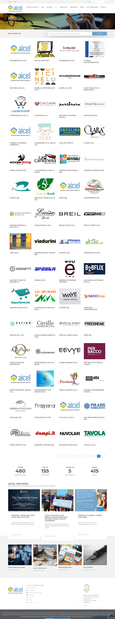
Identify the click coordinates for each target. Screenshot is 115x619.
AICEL (42, 7)
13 (92, 456)
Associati (10, 1)
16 (102, 456)
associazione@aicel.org (34, 592)
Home (10, 21)
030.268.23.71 (32, 590)
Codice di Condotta (32, 7)
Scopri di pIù (16, 535)
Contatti (103, 7)
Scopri (85, 605)
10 (82, 456)
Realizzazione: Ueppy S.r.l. (101, 615)
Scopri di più (14, 570)
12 (89, 456)
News (89, 1)
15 (98, 456)
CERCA (99, 33)
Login (15, 1)
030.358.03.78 (32, 588)
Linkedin (30, 597)
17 (105, 456)
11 (85, 456)
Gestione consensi (99, 617)
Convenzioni (74, 7)
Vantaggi (49, 7)
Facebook (31, 595)
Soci (56, 7)
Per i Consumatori (92, 7)
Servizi (82, 7)
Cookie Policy (43, 615)
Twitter (30, 600)
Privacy (48, 615)
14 (95, 456)
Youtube (30, 602)
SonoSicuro (63, 7)
